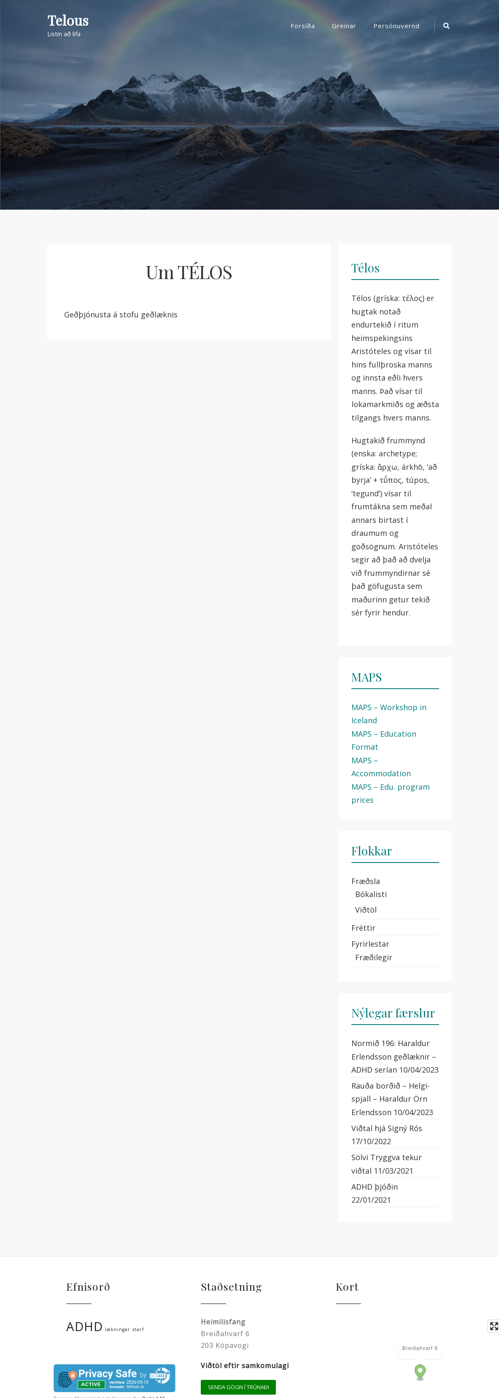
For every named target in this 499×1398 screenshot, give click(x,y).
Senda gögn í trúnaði (238, 1387)
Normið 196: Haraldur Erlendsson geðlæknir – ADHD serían (393, 1056)
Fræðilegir (373, 957)
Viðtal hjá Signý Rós (386, 1128)
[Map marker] (420, 1373)
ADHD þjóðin (374, 1187)
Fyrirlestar (370, 944)
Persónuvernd (396, 25)
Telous (68, 20)
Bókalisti (371, 894)
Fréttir (363, 928)
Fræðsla (365, 881)
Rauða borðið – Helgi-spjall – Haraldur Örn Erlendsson (390, 1099)
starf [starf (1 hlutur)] (138, 1329)
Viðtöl (366, 910)
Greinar (344, 25)
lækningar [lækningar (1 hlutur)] (117, 1329)
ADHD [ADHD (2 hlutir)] (84, 1326)
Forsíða (303, 25)
